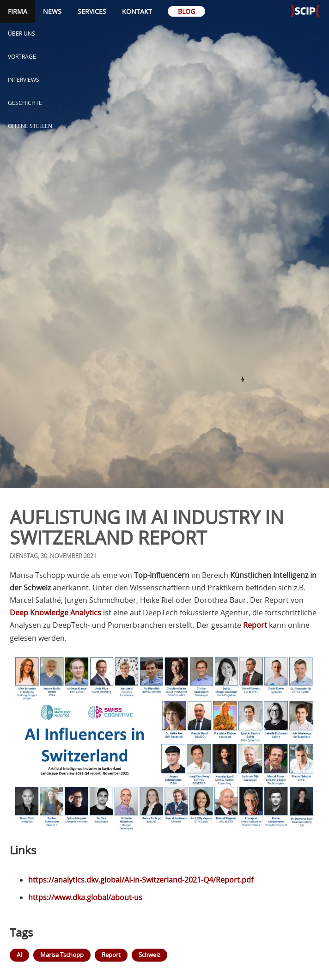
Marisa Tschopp (62, 954)
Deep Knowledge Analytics (55, 612)
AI (19, 954)
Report (255, 625)
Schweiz (149, 954)
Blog (186, 11)
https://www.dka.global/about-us (85, 897)
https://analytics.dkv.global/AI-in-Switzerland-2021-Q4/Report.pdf (140, 880)
